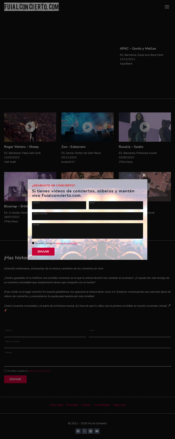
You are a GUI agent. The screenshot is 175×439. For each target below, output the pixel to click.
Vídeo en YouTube (40, 214)
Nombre (36, 203)
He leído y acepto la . (57, 243)
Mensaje (36, 225)
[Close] (144, 175)
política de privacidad (66, 243)
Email (92, 203)
